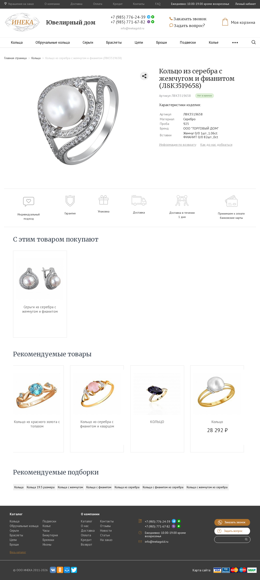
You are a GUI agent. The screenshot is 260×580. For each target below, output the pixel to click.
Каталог (86, 521)
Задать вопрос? (187, 25)
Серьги (88, 42)
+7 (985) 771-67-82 (128, 22)
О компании (52, 4)
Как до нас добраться (216, 144)
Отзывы (105, 526)
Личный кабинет (245, 4)
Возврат (86, 544)
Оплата (97, 4)
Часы (46, 531)
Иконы (47, 544)
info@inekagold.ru (132, 28)
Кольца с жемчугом (70, 487)
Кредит (118, 4)
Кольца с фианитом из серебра (163, 487)
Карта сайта (201, 570)
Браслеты (114, 42)
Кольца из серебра (127, 487)
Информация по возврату (177, 144)
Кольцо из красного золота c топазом (40, 424)
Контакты (138, 4)
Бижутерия (50, 535)
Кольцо (220, 422)
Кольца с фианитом (98, 487)
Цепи (139, 42)
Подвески (188, 42)
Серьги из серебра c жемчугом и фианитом (40, 309)
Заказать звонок (188, 19)
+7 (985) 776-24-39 (128, 17)
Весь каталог (18, 552)
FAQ (158, 4)
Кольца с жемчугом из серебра (207, 487)
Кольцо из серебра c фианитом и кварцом (100, 424)
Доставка (76, 4)
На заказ (106, 540)
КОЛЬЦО (160, 422)
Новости (106, 531)
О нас (85, 526)
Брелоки (48, 540)
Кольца (17, 42)
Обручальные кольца (52, 42)
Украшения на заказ (19, 4)
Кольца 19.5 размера (40, 487)
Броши (161, 42)
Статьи (105, 535)
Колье (47, 526)
